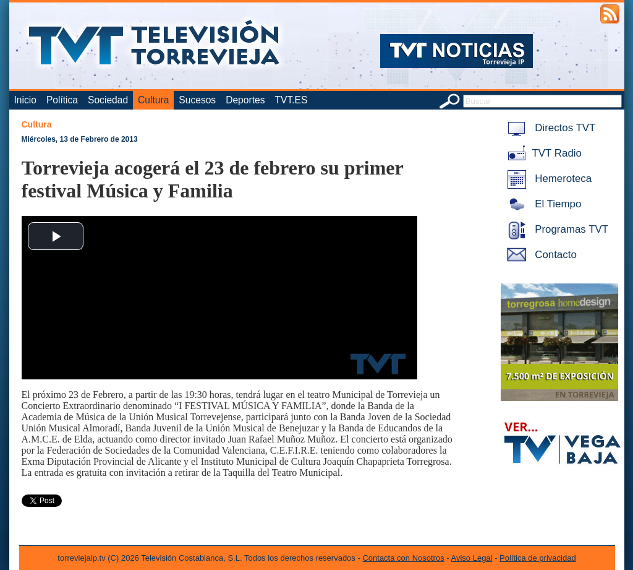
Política (62, 100)
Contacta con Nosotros (403, 558)
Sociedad (108, 100)
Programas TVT (556, 229)
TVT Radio (542, 153)
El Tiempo (542, 204)
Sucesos (197, 100)
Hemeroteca (547, 178)
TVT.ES (290, 100)
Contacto (540, 255)
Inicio (25, 100)
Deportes (245, 100)
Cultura (153, 100)
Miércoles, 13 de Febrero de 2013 (80, 139)
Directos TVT (549, 128)
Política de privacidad (537, 558)
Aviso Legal (472, 558)
